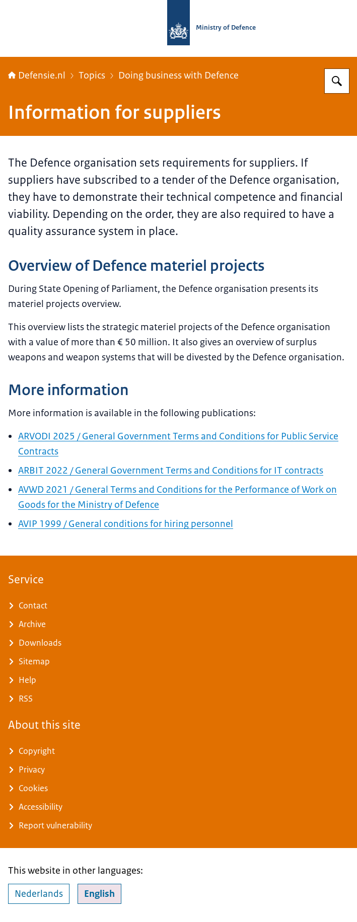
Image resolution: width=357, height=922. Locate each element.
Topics (92, 75)
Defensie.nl (36, 75)
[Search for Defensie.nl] (337, 81)
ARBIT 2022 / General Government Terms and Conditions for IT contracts (170, 471)
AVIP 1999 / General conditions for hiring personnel (125, 524)
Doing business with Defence (178, 75)
